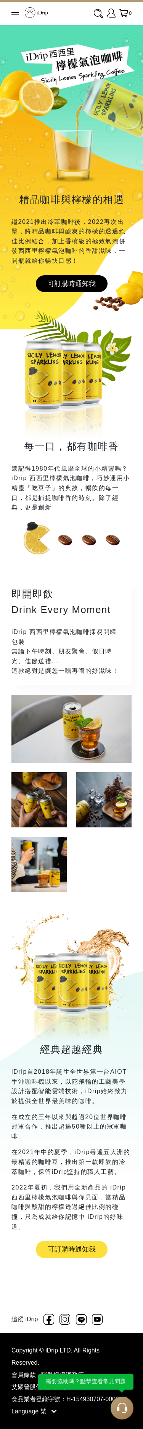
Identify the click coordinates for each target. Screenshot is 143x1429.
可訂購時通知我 (72, 283)
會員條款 (24, 1375)
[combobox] (99, 13)
